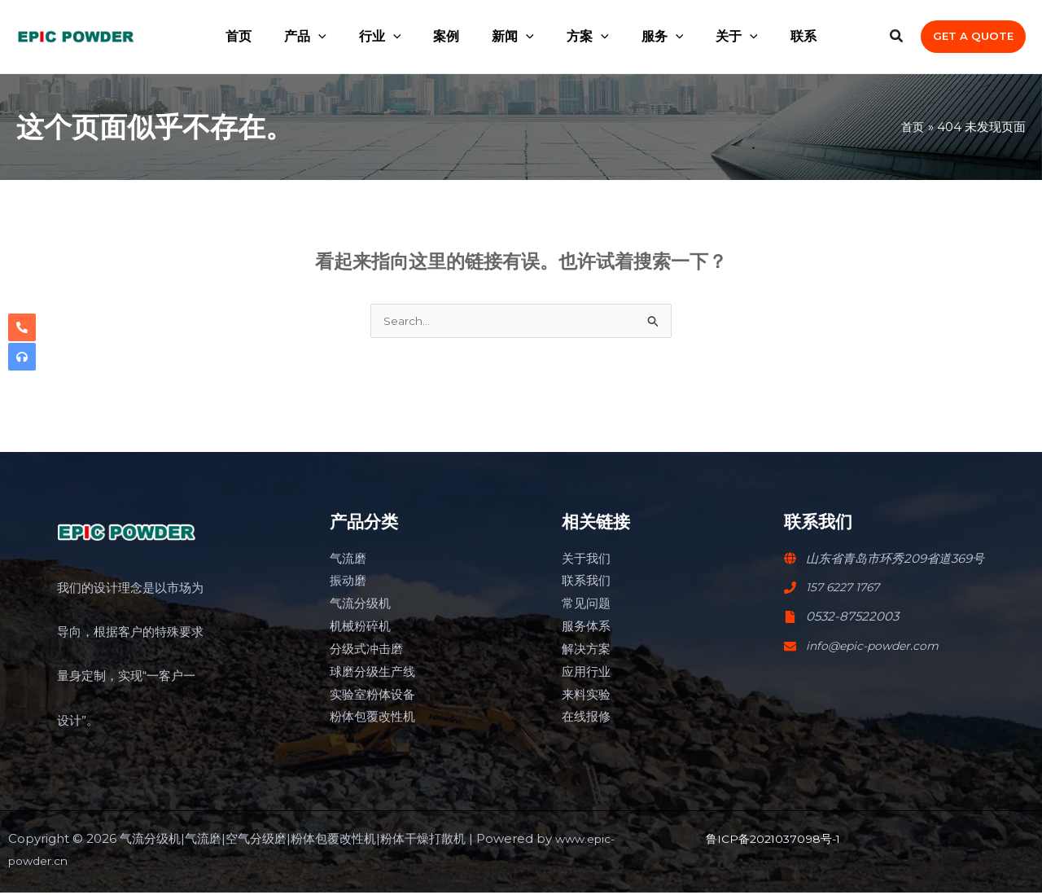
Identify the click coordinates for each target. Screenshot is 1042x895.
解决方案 (586, 651)
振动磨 (348, 582)
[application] (338, 36)
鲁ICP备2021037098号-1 (777, 841)
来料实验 (586, 696)
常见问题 (586, 605)
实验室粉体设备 (372, 696)
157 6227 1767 (846, 589)
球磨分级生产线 (372, 674)
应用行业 (586, 674)
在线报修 (586, 718)
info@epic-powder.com (876, 648)
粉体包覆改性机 (372, 718)
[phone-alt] (22, 327)
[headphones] (22, 357)
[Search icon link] (897, 38)
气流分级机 (360, 605)
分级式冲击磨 (366, 651)
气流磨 (348, 560)
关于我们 (586, 560)
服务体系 (586, 628)
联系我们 (586, 582)
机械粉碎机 (360, 628)
